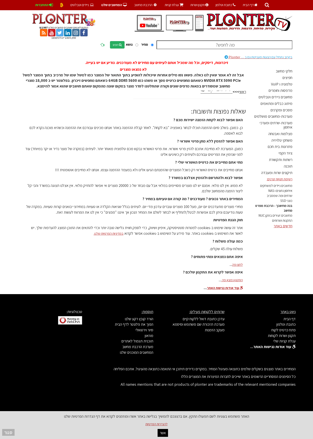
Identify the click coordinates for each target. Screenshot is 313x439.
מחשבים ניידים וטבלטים (275, 96)
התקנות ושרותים (282, 220)
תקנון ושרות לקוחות (282, 335)
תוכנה (288, 166)
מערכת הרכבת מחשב (137, 346)
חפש (117, 45)
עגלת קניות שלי (284, 340)
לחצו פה (237, 264)
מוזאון (149, 335)
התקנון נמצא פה (232, 280)
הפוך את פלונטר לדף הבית (134, 324)
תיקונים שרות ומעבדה (276, 172)
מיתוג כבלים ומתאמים (276, 103)
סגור (8, 432)
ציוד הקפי (285, 153)
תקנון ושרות (199, 5)
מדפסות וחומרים (280, 90)
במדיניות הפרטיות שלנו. (108, 233)
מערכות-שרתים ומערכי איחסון (276, 125)
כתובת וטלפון (226, 5)
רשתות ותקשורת (280, 159)
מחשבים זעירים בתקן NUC (275, 215)
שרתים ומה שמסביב (279, 195)
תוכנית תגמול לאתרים (137, 340)
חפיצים (287, 77)
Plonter (258, 57)
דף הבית (250, 5)
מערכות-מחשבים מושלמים (273, 116)
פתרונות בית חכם (280, 146)
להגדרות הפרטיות (156, 424)
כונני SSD (286, 200)
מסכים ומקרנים (281, 109)
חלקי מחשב (284, 71)
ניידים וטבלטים (82, 5)
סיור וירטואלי (144, 329)
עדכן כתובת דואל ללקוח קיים (204, 318)
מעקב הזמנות (215, 329)
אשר (163, 432)
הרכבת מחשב (146, 5)
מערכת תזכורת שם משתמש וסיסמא (199, 324)
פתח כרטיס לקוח (283, 329)
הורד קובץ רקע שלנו (139, 318)
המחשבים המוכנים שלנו (136, 352)
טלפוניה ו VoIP (281, 84)
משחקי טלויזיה (281, 140)
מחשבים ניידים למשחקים (276, 185)
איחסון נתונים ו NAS (280, 190)
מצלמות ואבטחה (280, 133)
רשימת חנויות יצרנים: (279, 179)
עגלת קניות (174, 5)
